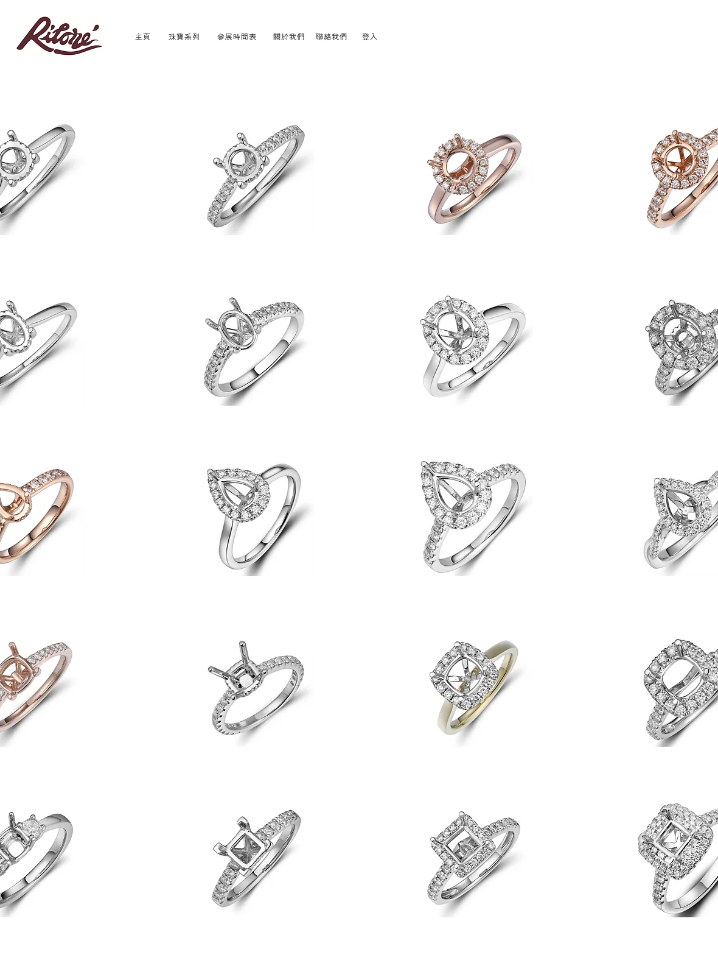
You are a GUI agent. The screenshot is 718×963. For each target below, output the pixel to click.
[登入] (369, 36)
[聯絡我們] (331, 36)
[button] (254, 175)
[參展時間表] (236, 36)
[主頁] (143, 36)
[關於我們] (288, 36)
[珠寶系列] (184, 36)
